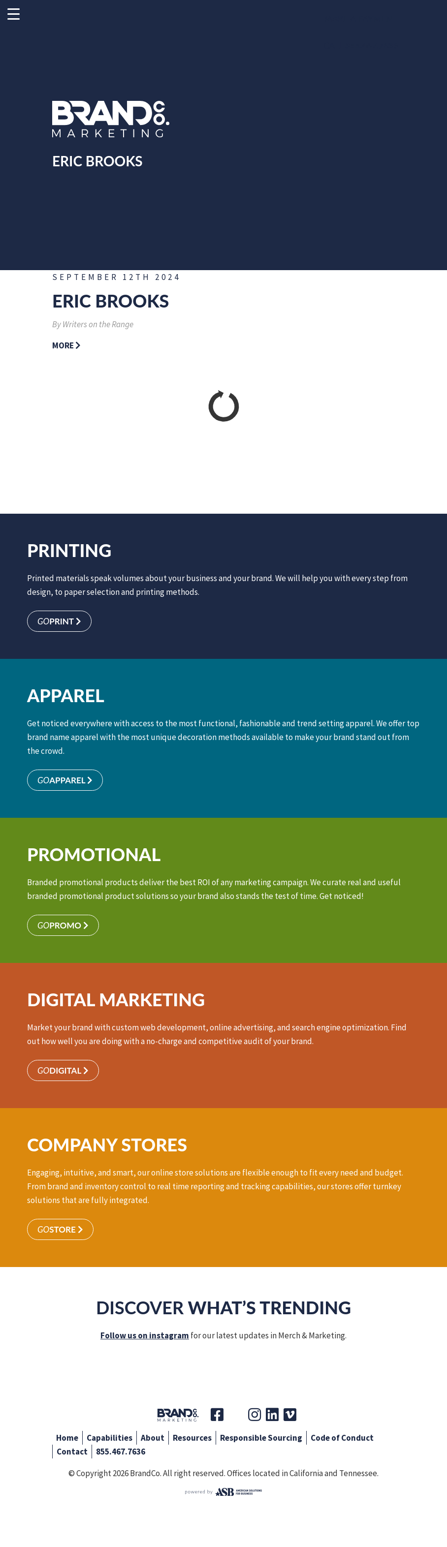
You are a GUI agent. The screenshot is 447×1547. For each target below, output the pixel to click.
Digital (63, 1070)
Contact (72, 1451)
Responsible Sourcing (261, 1437)
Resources (192, 1437)
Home (67, 1437)
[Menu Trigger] (13, 13)
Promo (63, 925)
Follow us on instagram (144, 1335)
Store (60, 1229)
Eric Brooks (110, 300)
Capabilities (109, 1437)
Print (59, 621)
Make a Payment (360, 18)
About (152, 1437)
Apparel (65, 780)
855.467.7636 (120, 1451)
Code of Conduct (342, 1437)
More (66, 345)
